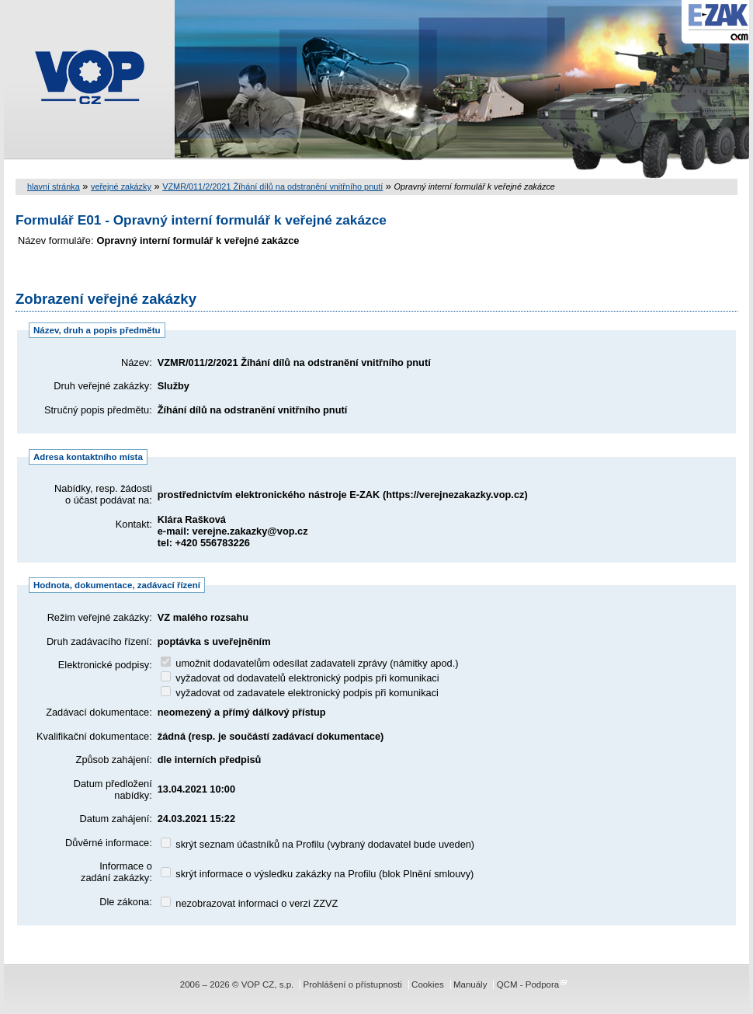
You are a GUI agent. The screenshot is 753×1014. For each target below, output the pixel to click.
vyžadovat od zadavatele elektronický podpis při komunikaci (300, 693)
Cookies (427, 984)
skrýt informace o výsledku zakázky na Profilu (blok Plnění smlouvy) (317, 874)
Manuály (470, 984)
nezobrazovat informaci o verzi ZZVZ (249, 903)
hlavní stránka (53, 186)
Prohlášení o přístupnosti (352, 984)
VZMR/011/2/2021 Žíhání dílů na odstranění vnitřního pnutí (272, 186)
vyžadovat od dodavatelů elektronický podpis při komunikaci (300, 678)
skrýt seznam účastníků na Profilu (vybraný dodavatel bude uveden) (317, 844)
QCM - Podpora (528, 984)
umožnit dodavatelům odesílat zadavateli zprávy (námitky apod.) (310, 663)
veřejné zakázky (121, 186)
